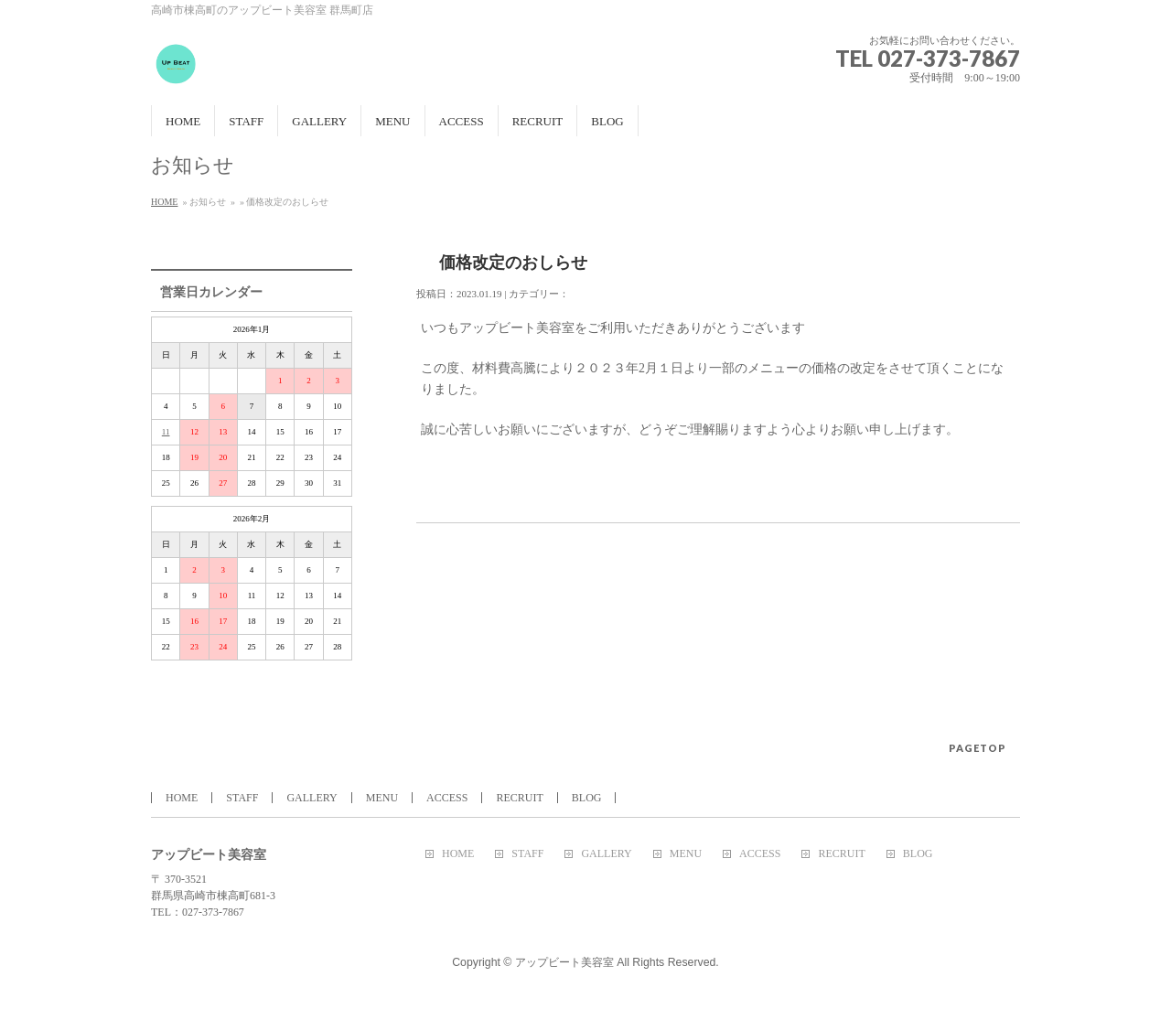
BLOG (587, 797)
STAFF (242, 797)
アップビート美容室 (566, 962)
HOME (164, 202)
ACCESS (446, 797)
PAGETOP (977, 748)
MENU (382, 797)
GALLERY (311, 797)
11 (166, 431)
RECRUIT (519, 797)
